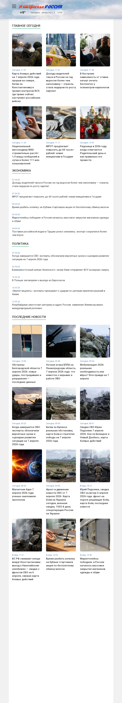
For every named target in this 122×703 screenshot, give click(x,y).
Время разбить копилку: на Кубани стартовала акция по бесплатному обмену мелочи (61, 206)
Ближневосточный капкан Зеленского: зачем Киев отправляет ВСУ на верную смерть (61, 268)
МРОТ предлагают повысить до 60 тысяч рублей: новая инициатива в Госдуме (61, 195)
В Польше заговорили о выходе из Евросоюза (61, 279)
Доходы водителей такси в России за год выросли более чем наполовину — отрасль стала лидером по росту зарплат (61, 183)
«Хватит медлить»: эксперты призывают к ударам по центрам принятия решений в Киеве (61, 291)
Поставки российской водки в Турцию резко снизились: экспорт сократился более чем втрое (61, 232)
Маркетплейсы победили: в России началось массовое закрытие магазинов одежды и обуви (61, 218)
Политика (20, 244)
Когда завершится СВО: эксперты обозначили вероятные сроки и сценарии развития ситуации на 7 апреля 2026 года (61, 256)
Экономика (21, 170)
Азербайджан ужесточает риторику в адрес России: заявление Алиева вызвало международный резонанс (61, 305)
